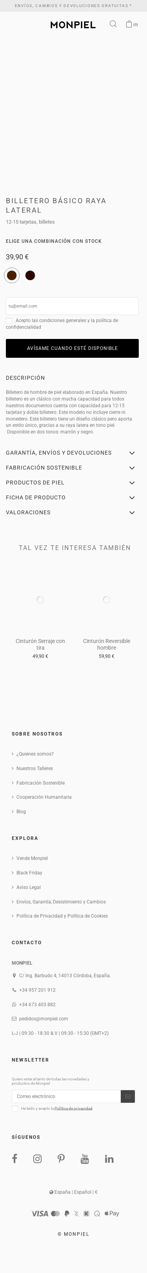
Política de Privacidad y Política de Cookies (62, 916)
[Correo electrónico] (66, 1096)
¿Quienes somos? (35, 754)
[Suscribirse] (128, 1096)
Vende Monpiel (32, 858)
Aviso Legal (28, 887)
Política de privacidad (73, 1108)
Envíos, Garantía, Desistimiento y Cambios (61, 902)
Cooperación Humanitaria (44, 797)
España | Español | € (73, 1192)
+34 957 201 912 (37, 990)
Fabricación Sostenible (40, 783)
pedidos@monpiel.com (43, 1019)
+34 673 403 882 (37, 1004)
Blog (21, 811)
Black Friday (29, 873)
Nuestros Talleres (34, 768)
